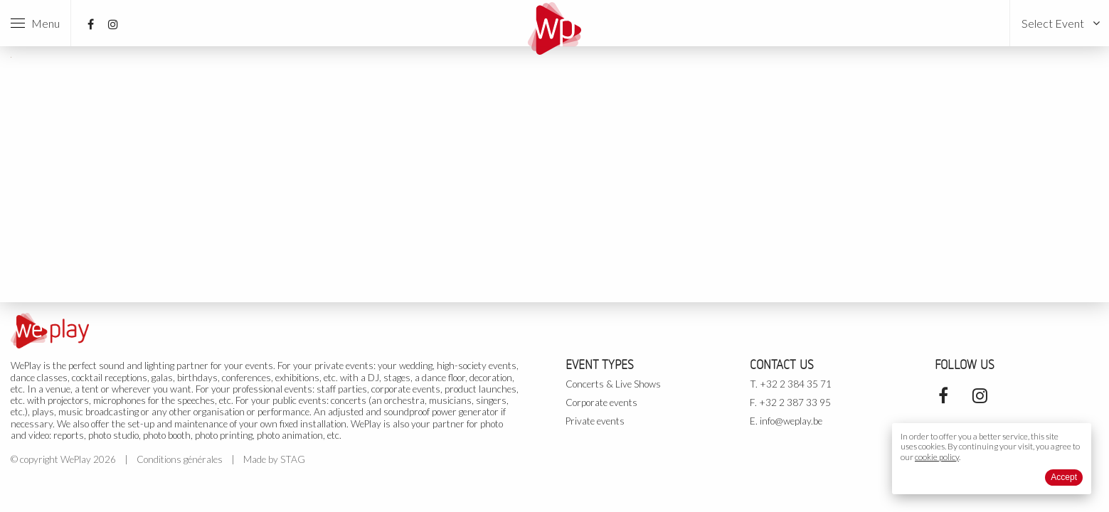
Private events (595, 421)
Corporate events (601, 402)
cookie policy (937, 457)
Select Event (1053, 23)
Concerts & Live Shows (613, 384)
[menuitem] (1059, 23)
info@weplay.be (791, 421)
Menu (35, 23)
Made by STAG (274, 459)
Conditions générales (180, 459)
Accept (1064, 477)
